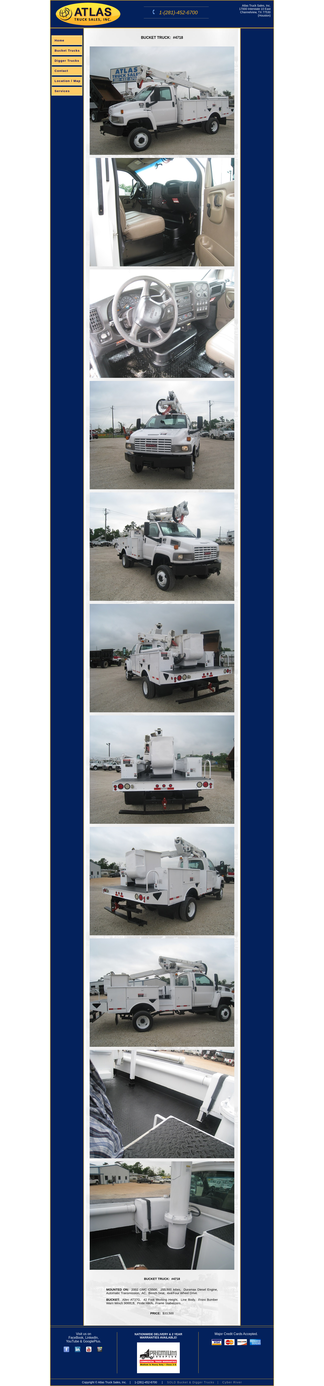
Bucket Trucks (67, 50)
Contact (61, 70)
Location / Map (68, 81)
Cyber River (232, 1382)
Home (59, 40)
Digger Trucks (67, 60)
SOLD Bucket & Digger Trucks (190, 1382)
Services (62, 91)
